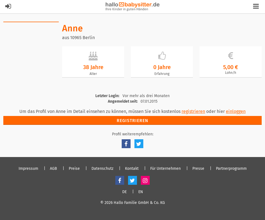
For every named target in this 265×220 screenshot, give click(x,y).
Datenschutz (102, 168)
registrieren (193, 111)
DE (124, 192)
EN (140, 192)
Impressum (28, 168)
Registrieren (132, 120)
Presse (198, 168)
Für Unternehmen (165, 168)
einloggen (236, 111)
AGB (53, 168)
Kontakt (132, 168)
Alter (93, 74)
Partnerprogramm (231, 168)
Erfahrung (161, 74)
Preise (74, 168)
